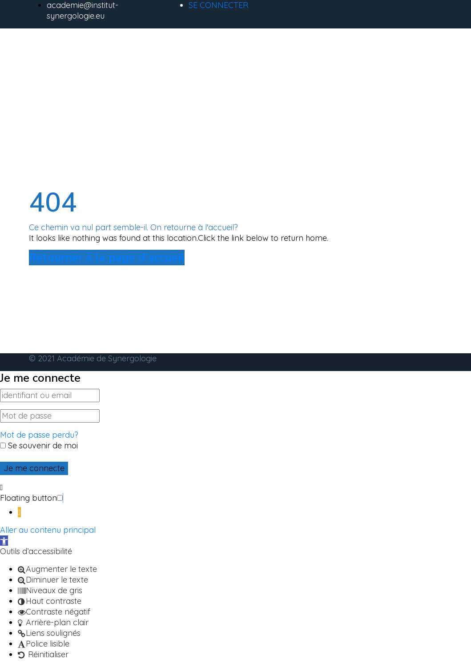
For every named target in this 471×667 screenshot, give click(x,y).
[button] (4, 540)
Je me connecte (34, 468)
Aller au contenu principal (48, 530)
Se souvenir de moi (39, 445)
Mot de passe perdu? (39, 435)
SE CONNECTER (218, 5)
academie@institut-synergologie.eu (82, 10)
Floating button (28, 498)
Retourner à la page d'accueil (107, 257)
